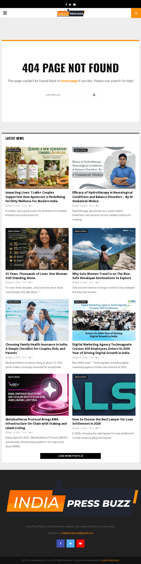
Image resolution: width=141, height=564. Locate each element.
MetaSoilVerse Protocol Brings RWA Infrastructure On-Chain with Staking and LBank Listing (36, 424)
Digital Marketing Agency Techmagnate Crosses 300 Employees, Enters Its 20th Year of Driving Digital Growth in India (102, 349)
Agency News (14, 150)
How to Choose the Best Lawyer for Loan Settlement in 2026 (102, 421)
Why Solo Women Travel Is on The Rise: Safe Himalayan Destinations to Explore (101, 276)
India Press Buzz (110, 560)
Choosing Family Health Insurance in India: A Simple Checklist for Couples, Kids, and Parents (37, 349)
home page (69, 81)
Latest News (15, 138)
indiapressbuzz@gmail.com (77, 533)
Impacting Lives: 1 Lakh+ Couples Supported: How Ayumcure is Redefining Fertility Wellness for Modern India (35, 197)
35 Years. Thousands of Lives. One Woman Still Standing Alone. (36, 276)
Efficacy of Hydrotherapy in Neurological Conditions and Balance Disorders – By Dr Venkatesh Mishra (102, 197)
